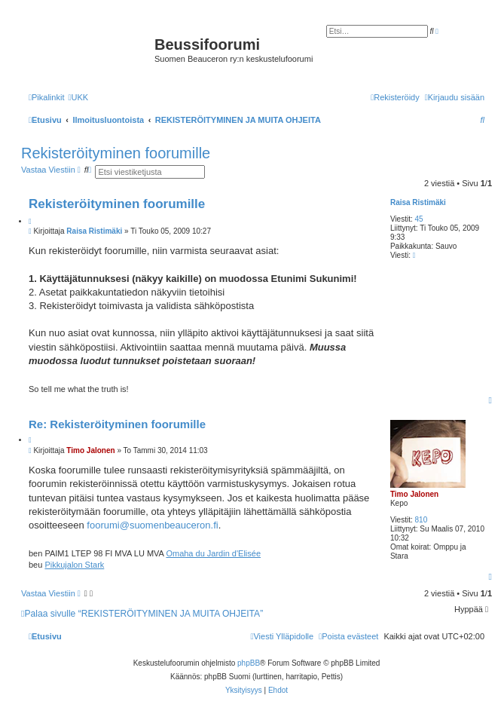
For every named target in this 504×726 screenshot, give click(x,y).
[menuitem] (78, 97)
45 (419, 219)
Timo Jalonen (414, 494)
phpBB (248, 663)
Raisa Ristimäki (418, 202)
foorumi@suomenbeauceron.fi (152, 525)
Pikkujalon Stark (74, 564)
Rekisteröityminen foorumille (115, 153)
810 (421, 520)
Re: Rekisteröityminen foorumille (117, 424)
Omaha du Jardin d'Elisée (213, 553)
